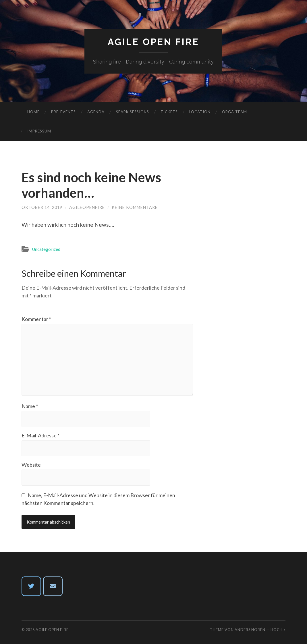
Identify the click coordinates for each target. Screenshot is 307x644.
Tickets (169, 111)
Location (200, 111)
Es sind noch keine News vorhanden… (91, 185)
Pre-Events (63, 111)
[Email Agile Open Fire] (53, 586)
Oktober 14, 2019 (42, 207)
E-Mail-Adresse (40, 435)
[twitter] (31, 586)
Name (30, 406)
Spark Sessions (132, 111)
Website (31, 464)
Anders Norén (250, 629)
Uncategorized (46, 249)
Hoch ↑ (278, 629)
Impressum (39, 131)
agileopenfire (87, 207)
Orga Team (234, 111)
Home (33, 111)
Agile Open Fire (153, 41)
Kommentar (36, 319)
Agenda (96, 111)
